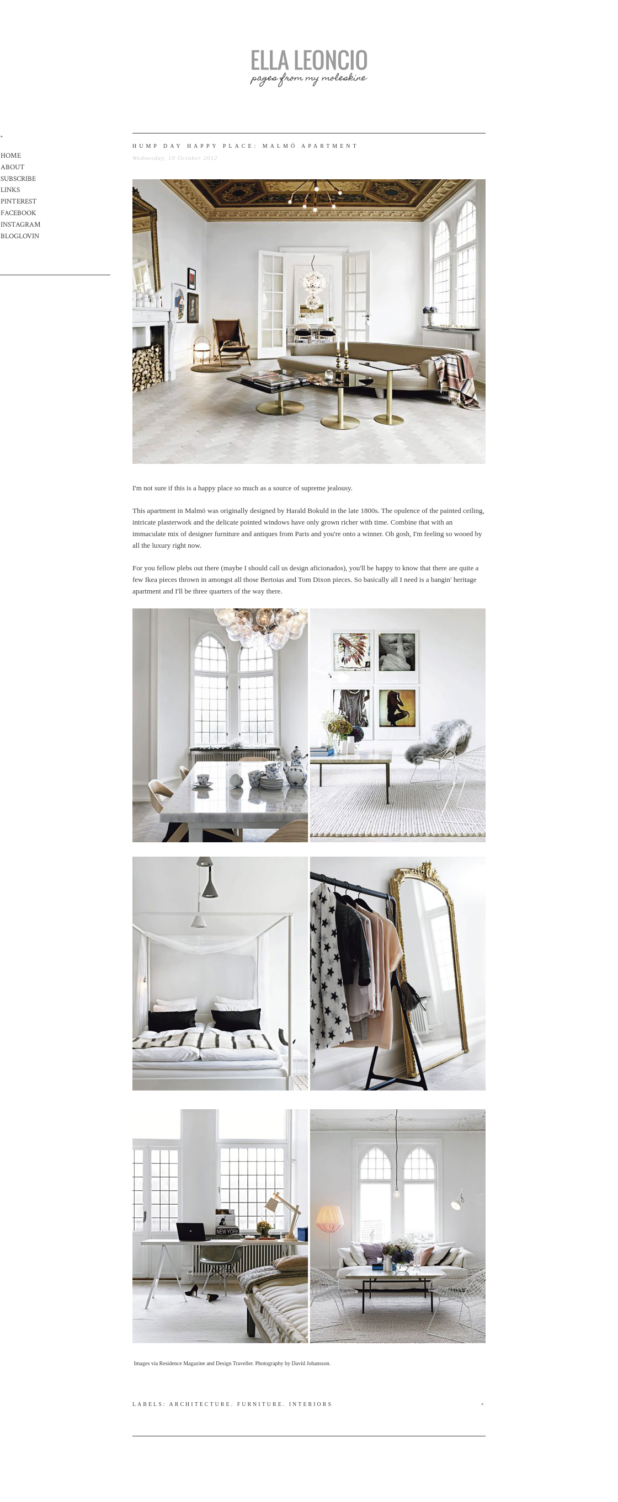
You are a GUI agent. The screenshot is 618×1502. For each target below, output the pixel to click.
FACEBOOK (18, 213)
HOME (11, 156)
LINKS (10, 190)
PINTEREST (19, 201)
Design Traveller (234, 1363)
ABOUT (13, 167)
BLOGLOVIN (20, 236)
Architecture (200, 1404)
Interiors (311, 1404)
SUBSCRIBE (18, 179)
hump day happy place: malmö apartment (245, 146)
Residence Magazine (182, 1363)
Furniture (260, 1404)
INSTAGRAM (21, 224)
